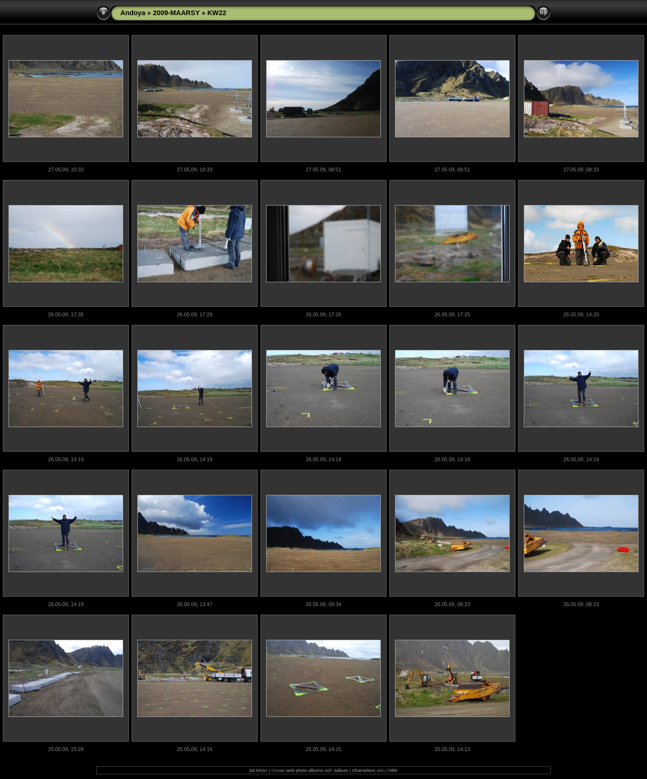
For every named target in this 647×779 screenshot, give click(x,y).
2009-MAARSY (176, 13)
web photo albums (304, 770)
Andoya (132, 13)
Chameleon (363, 770)
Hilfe (392, 770)
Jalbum (340, 770)
